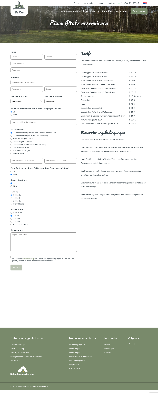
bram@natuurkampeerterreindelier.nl (26, 356)
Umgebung (107, 11)
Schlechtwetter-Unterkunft (80, 356)
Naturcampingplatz (70, 11)
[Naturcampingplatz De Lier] (19, 7)
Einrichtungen (90, 11)
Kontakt (111, 3)
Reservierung (139, 11)
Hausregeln (88, 3)
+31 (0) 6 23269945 (129, 3)
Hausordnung (28, 258)
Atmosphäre (122, 11)
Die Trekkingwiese (77, 360)
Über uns (100, 3)
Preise (76, 3)
